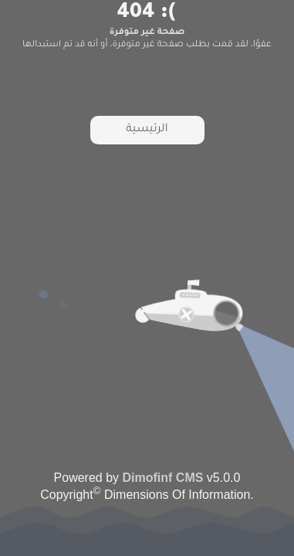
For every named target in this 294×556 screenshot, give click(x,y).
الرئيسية (146, 130)
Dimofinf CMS (163, 477)
